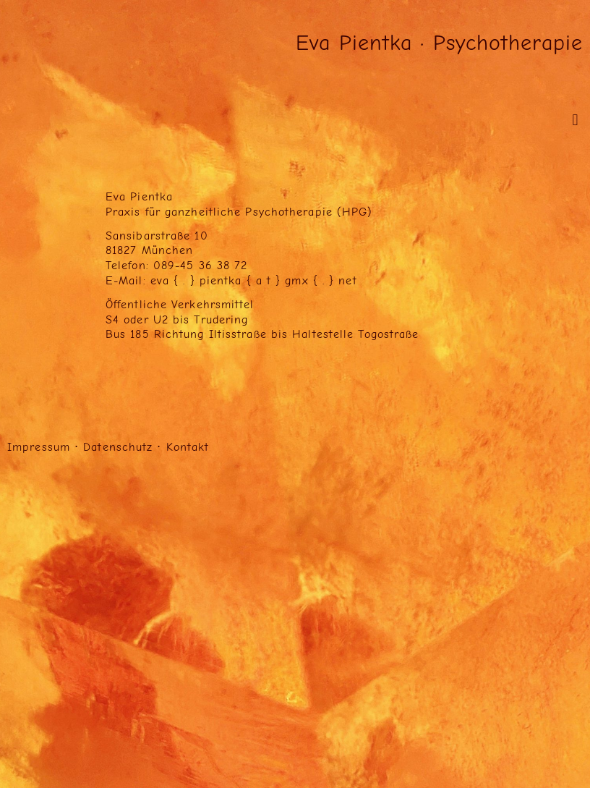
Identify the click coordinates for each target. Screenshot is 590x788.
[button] (575, 120)
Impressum (38, 447)
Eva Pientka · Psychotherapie (439, 43)
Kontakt (188, 447)
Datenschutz (118, 447)
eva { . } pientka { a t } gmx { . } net (253, 280)
